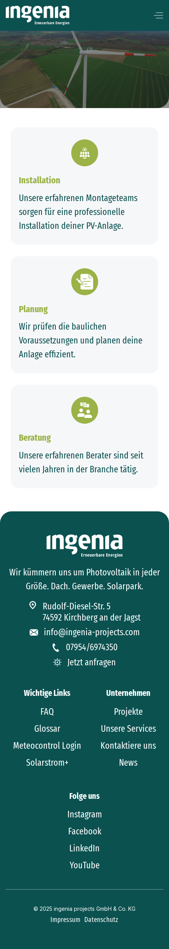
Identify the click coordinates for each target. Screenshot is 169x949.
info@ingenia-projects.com (92, 632)
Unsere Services (128, 728)
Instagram (84, 814)
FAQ (47, 711)
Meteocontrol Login (47, 745)
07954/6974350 (92, 647)
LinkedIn (84, 848)
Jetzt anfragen (91, 662)
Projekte (128, 711)
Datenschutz (101, 919)
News (128, 762)
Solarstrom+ (47, 762)
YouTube (85, 865)
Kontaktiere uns (128, 745)
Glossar (47, 728)
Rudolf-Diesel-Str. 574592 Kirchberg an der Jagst (92, 612)
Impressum (65, 919)
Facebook (84, 831)
